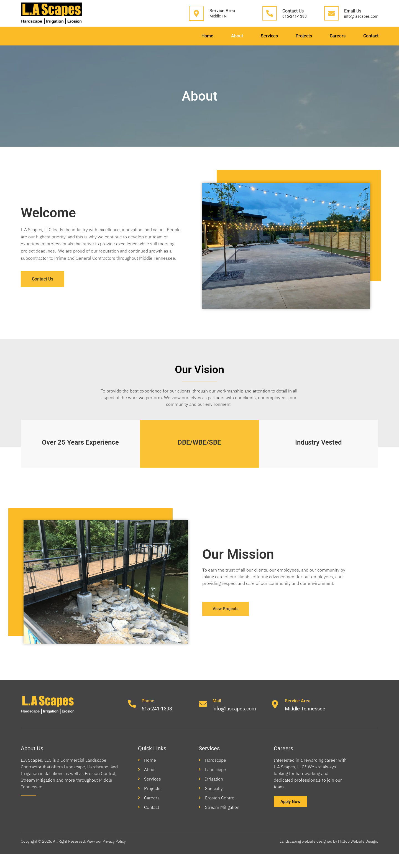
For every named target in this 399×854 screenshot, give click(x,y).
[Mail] (203, 704)
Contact (368, 36)
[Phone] (132, 704)
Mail (217, 700)
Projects (298, 36)
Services (262, 36)
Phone (148, 700)
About (229, 36)
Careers (333, 36)
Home (198, 36)
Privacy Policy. (115, 841)
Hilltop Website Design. (358, 841)
